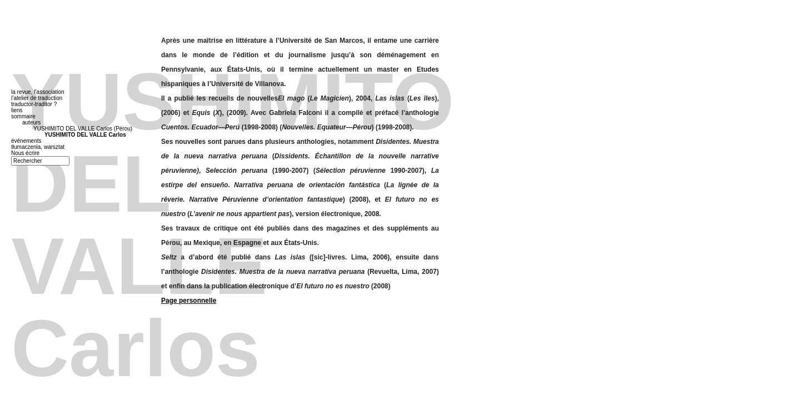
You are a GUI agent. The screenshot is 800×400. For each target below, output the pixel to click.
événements (26, 141)
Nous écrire (25, 153)
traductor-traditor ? (34, 104)
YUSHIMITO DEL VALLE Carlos (85, 135)
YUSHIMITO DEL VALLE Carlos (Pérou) (82, 129)
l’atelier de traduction (36, 98)
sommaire (23, 116)
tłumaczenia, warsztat (37, 147)
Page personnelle (188, 300)
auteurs (31, 122)
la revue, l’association (37, 92)
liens (17, 110)
